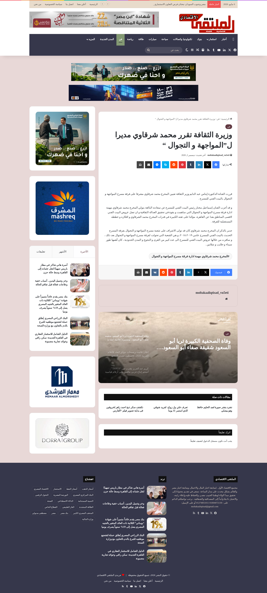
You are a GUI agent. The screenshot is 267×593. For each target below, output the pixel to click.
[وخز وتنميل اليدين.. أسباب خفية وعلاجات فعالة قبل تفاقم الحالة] (80, 285)
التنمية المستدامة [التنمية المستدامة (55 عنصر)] (85, 501)
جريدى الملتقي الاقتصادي (109, 575)
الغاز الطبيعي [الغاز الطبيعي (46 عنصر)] (68, 507)
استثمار (212, 39)
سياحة (164, 39)
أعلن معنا (81, 4)
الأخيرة (84, 251)
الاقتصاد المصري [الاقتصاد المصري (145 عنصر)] (41, 489)
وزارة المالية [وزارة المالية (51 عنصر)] (87, 519)
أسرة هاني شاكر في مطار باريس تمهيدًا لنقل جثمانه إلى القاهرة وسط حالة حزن (52, 269)
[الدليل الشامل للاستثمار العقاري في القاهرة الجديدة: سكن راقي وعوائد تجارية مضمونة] (80, 339)
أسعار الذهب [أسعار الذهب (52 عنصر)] (87, 489)
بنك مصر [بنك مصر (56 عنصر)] (64, 513)
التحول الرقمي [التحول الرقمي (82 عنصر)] (41, 495)
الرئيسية (94, 4)
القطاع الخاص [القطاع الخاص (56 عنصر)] (51, 507)
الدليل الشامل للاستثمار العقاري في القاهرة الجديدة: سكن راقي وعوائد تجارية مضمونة (51, 338)
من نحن (37, 4)
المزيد (92, 39)
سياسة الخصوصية (53, 4)
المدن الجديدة (107, 39)
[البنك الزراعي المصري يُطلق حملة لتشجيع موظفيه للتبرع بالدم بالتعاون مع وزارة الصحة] (80, 323)
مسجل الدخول (210, 441)
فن (120, 39)
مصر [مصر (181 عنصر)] (53, 513)
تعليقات (40, 251)
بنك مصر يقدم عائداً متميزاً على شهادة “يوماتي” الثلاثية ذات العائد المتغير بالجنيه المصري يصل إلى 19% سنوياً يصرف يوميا (51, 304)
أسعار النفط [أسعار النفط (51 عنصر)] (71, 489)
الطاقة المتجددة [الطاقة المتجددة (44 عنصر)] (86, 507)
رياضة (130, 39)
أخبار (224, 39)
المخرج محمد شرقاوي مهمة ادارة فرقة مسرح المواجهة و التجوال (190, 256)
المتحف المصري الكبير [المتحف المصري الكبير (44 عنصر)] (83, 513)
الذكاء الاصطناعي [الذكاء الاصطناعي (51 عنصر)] (65, 501)
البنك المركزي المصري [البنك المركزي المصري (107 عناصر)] (83, 495)
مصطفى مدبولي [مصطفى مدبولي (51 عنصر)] (39, 513)
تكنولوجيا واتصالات (182, 39)
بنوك (199, 39)
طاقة (141, 39)
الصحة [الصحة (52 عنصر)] (50, 501)
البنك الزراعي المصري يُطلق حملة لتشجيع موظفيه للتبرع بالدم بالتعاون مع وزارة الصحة (52, 322)
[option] (168, 347)
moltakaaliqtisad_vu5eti (218, 155)
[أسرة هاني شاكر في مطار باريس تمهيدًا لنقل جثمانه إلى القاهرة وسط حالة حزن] (80, 269)
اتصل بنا (70, 4)
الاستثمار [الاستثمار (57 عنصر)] (57, 489)
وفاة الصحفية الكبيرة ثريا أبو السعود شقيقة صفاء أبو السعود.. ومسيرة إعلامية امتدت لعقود (195, 344)
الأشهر (62, 251)
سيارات (152, 39)
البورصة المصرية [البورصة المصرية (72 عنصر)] (60, 495)
